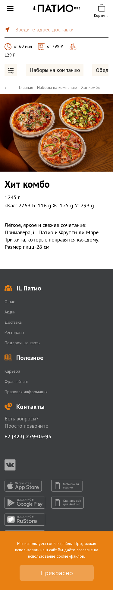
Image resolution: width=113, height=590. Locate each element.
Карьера (12, 371)
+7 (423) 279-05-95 (28, 436)
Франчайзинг (16, 381)
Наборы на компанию (55, 69)
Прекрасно (56, 573)
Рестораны (14, 332)
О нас (10, 301)
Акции (10, 312)
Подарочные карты (22, 342)
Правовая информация (26, 391)
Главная (26, 87)
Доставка (13, 322)
